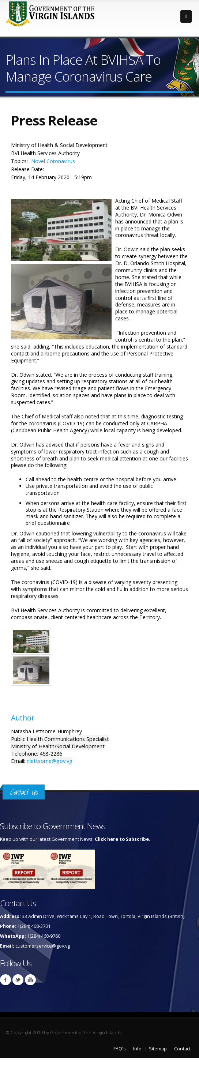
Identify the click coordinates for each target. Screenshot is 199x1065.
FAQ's (119, 1049)
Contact (182, 1049)
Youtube (30, 979)
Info (137, 1049)
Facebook (5, 979)
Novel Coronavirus (53, 161)
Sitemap (158, 1049)
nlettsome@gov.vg (49, 760)
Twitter (17, 979)
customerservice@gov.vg (42, 946)
